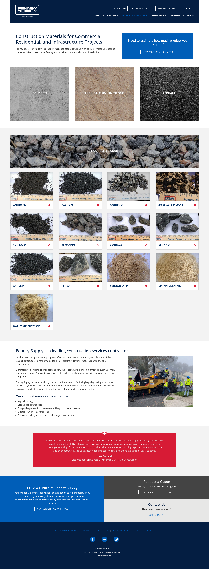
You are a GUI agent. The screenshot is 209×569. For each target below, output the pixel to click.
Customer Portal (167, 8)
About (98, 16)
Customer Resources (182, 16)
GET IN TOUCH (156, 515)
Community (157, 16)
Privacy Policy (104, 556)
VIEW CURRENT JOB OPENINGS (52, 508)
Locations (120, 8)
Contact (187, 8)
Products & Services (133, 16)
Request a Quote (141, 8)
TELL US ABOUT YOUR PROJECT (157, 492)
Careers (111, 16)
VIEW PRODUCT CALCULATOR (158, 52)
